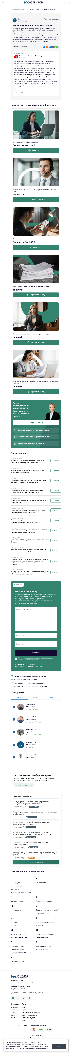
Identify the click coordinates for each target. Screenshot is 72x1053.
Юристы (24, 1007)
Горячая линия (27, 1010)
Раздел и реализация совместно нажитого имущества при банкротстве (35, 813)
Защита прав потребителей (47, 910)
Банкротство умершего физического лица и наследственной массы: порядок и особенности (32, 833)
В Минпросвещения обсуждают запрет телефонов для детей (35, 854)
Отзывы (13, 1018)
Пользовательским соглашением (28, 659)
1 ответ (56, 461)
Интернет (14, 922)
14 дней (36, 697)
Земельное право (43, 913)
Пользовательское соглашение (41, 1038)
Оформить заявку (36, 422)
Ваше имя (20, 644)
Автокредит (15, 883)
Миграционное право (19, 937)
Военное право (17, 901)
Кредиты (39, 925)
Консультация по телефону (31, 1012)
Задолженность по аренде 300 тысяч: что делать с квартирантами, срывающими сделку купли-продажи (29, 562)
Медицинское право (19, 934)
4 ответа (55, 510)
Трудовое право (42, 949)
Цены (23, 1020)
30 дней (53, 697)
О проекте (14, 1007)
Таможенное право (43, 946)
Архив (13, 1015)
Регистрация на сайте (37, 1035)
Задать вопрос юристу (29, 1015)
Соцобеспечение (17, 949)
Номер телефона (22, 635)
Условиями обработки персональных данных (39, 658)
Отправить (36, 653)
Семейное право (17, 946)
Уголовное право (17, 961)
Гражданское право (44, 901)
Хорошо (59, 1046)
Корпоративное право (45, 922)
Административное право (21, 892)
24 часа (19, 697)
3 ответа (55, 540)
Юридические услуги (29, 1018)
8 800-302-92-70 (17, 981)
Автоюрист (15, 889)
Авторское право (17, 886)
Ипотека (14, 925)
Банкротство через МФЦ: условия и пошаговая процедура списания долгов (31, 823)
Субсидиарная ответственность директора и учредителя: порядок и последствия (31, 803)
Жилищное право (17, 910)
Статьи (13, 1012)
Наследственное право (45, 934)
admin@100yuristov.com (20, 987)
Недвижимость (42, 937)
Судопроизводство (18, 953)
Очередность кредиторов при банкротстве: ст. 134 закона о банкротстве (33, 843)
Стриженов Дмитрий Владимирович (32, 56)
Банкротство (41, 883)
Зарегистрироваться (23, 785)
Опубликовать (36, 862)
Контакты (14, 1010)
